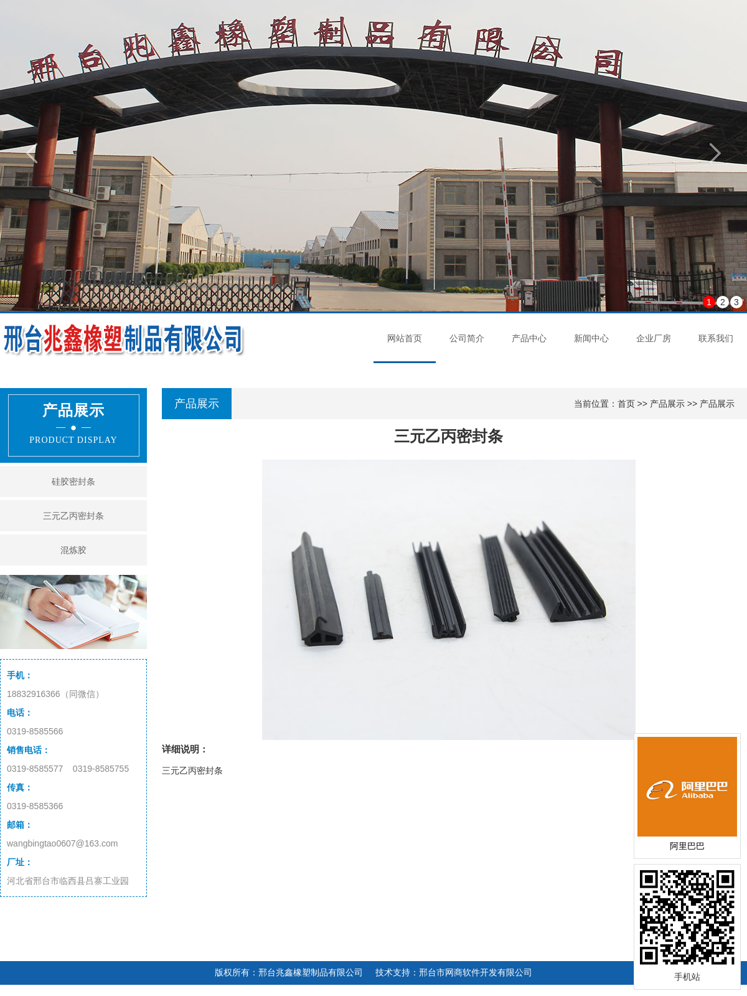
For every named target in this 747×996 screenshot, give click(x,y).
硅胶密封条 (73, 481)
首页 (626, 404)
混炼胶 (73, 550)
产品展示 (667, 404)
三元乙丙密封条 (73, 516)
